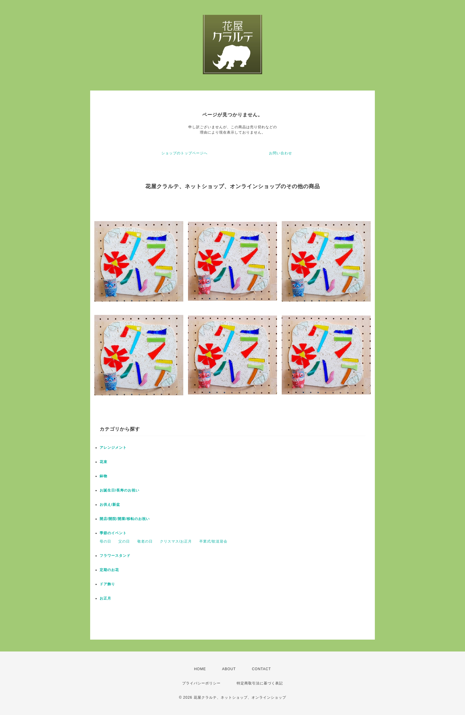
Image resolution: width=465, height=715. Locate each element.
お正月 (105, 598)
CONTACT (261, 669)
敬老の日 (145, 541)
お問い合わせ (280, 153)
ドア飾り (107, 584)
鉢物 (103, 476)
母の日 (105, 541)
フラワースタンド (115, 556)
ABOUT (229, 669)
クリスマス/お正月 (176, 541)
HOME (200, 669)
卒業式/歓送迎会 (213, 541)
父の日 (124, 541)
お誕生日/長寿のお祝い (119, 490)
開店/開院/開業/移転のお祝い (125, 519)
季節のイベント (113, 533)
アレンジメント (113, 448)
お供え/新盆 (110, 504)
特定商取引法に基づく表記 (260, 683)
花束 (103, 462)
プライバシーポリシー (201, 683)
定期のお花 (109, 570)
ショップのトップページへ (184, 153)
